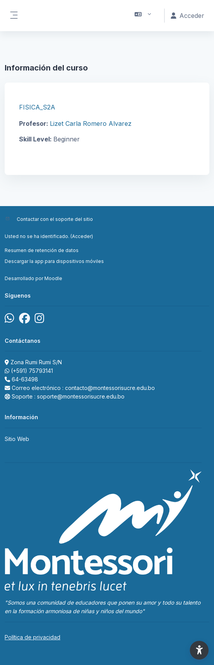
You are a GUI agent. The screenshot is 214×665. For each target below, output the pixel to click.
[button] (143, 15)
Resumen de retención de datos (42, 250)
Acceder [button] (187, 15)
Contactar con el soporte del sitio (55, 219)
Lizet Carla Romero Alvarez (91, 123)
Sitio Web (17, 439)
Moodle (53, 278)
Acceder (81, 236)
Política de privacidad (32, 637)
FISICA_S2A (37, 107)
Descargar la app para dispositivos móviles (54, 261)
